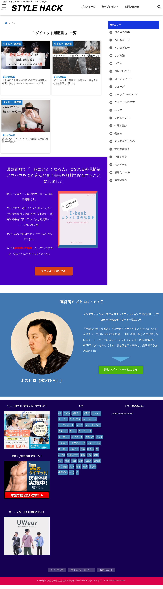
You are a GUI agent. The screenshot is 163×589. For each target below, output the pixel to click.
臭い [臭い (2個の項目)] (71, 470)
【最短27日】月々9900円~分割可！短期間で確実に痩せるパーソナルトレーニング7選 (25, 86)
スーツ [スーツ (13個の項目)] (72, 435)
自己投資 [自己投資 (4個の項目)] (62, 470)
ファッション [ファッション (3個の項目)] (94, 447)
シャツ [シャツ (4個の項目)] (79, 429)
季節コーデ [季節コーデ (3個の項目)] (72, 459)
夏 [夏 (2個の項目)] (97, 453)
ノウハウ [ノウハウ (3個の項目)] (89, 441)
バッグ (118, 110)
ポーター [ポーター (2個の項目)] (62, 453)
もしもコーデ (122, 40)
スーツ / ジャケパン (125, 94)
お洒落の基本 (122, 32)
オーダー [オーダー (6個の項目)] (62, 423)
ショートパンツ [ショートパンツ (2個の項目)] (93, 429)
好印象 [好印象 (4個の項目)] (61, 459)
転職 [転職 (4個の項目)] (85, 470)
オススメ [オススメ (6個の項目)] (96, 417)
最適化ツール (122, 172)
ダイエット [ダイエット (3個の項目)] (63, 441)
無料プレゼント (110, 6)
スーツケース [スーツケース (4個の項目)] (85, 435)
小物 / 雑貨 (120, 157)
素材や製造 (120, 180)
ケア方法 (119, 55)
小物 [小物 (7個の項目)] (89, 459)
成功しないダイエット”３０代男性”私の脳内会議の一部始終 (26, 143)
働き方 (118, 133)
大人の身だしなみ (124, 141)
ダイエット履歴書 (124, 102)
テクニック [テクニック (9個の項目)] (77, 441)
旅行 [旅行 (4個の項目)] (96, 459)
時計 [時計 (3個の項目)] (60, 464)
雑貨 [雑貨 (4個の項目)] (71, 476)
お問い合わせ (132, 6)
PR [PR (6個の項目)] (59, 417)
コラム (118, 63)
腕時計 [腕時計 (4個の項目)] (97, 464)
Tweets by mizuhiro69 (122, 418)
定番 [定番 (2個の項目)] (83, 459)
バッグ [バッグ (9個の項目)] (99, 441)
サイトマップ (57, 574)
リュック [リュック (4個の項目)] (73, 453)
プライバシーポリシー (81, 574)
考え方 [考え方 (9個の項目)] (88, 464)
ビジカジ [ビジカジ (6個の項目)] (62, 447)
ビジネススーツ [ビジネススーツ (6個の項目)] (77, 447)
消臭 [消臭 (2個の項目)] (74, 464)
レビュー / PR (122, 118)
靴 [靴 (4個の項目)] (77, 476)
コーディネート (123, 79)
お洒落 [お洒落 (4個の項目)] (86, 417)
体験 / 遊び (120, 125)
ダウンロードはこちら (53, 275)
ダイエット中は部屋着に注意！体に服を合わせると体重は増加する (77, 84)
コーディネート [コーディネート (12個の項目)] (66, 429)
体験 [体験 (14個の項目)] (83, 453)
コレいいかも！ (123, 71)
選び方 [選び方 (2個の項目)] (92, 470)
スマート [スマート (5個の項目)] (62, 435)
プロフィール (88, 6)
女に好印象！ (122, 149)
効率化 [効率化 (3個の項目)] (90, 453)
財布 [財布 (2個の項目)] (78, 470)
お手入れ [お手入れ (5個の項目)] (76, 417)
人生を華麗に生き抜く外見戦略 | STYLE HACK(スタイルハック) (74, 584)
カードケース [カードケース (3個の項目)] (89, 423)
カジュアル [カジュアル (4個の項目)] (75, 423)
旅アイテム (120, 164)
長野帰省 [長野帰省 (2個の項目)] (62, 476)
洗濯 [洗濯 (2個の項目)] (67, 464)
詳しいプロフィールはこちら (120, 373)
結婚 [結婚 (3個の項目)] (80, 464)
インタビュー (122, 47)
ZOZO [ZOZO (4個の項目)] (67, 417)
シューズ (119, 86)
